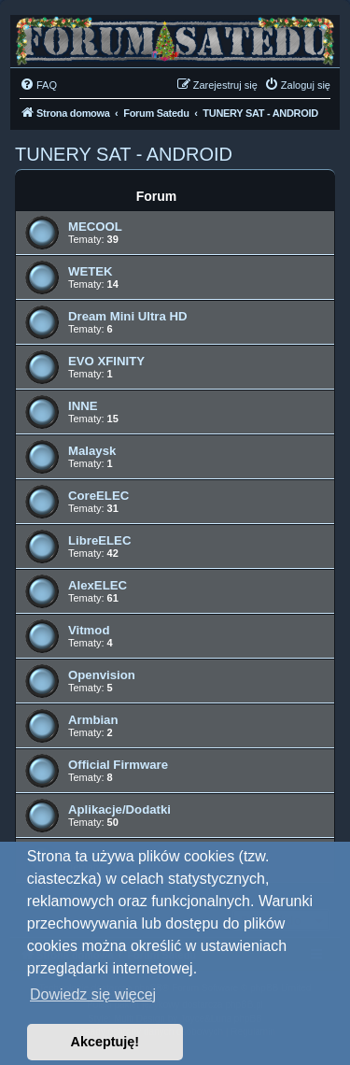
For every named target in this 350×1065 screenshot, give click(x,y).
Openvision (101, 675)
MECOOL (95, 227)
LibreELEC (99, 540)
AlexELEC (97, 585)
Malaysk (92, 451)
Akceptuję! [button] (105, 1041)
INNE (83, 406)
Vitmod (88, 630)
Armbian (93, 720)
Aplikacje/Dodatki (119, 809)
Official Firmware (118, 765)
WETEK (90, 271)
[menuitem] (38, 85)
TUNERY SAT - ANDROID (123, 154)
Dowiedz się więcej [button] (93, 994)
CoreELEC (98, 496)
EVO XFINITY (106, 361)
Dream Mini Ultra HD (128, 316)
